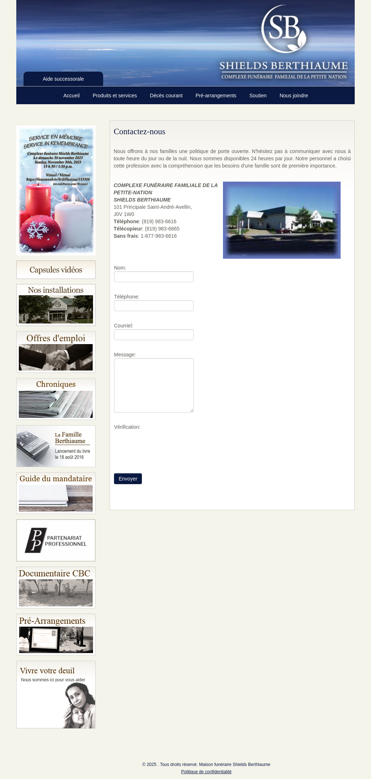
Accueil (72, 95)
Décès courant (167, 95)
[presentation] (169, 445)
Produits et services (115, 95)
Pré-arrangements (216, 95)
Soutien (258, 95)
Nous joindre (293, 95)
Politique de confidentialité (206, 771)
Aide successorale (63, 79)
